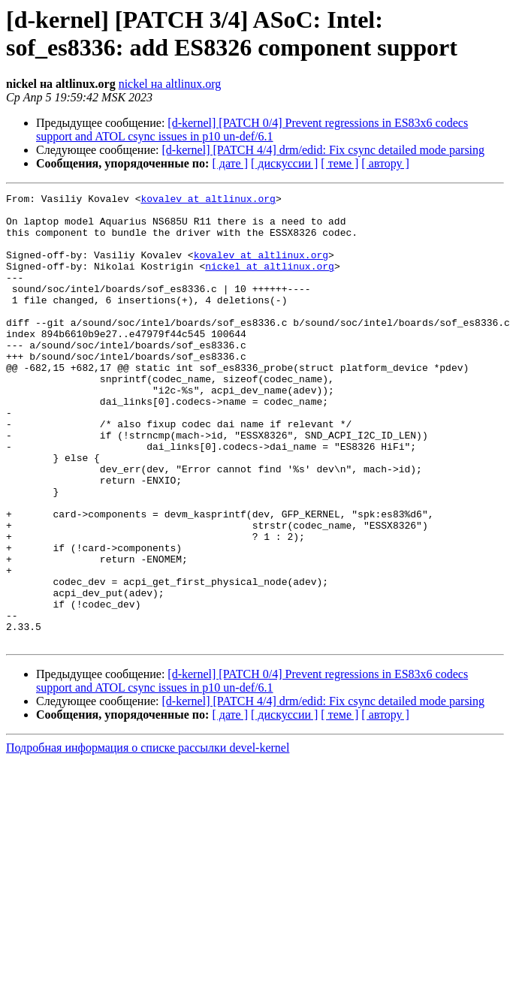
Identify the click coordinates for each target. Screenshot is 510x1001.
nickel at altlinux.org (269, 281)
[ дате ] (230, 163)
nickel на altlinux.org (170, 83)
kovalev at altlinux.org (207, 200)
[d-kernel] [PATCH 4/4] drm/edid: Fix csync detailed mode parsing (323, 149)
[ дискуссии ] (284, 163)
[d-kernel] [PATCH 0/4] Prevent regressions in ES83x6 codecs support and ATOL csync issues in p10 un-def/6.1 (252, 129)
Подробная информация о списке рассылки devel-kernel (147, 837)
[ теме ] (339, 163)
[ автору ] (385, 163)
